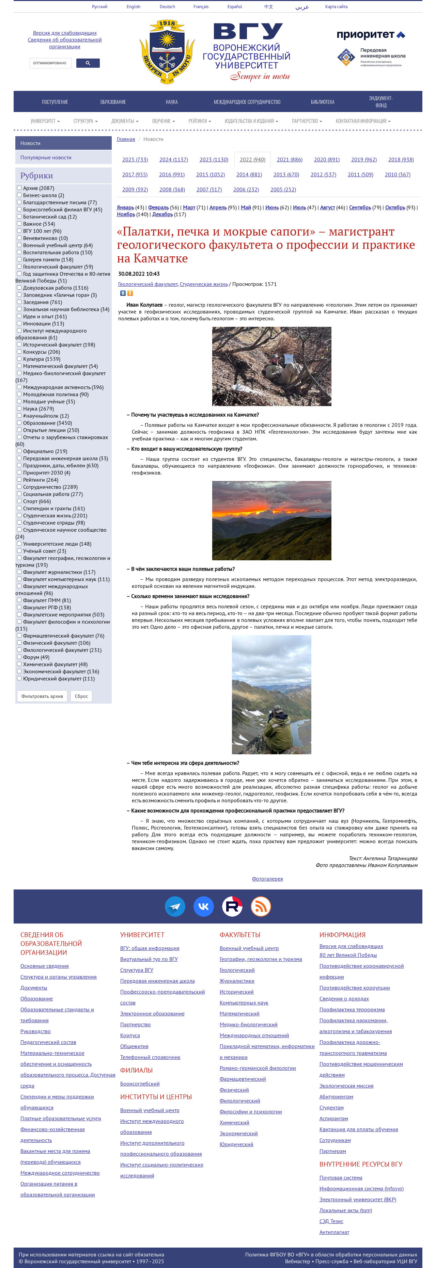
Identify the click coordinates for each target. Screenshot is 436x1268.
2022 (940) (252, 159)
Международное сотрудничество (60, 1172)
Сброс (81, 702)
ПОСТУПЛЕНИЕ (55, 101)
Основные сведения (44, 965)
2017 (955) (134, 174)
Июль (299, 207)
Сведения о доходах (344, 998)
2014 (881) (249, 174)
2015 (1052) (210, 174)
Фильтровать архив (42, 702)
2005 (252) (283, 189)
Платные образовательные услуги (60, 1118)
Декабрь (162, 214)
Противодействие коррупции (355, 987)
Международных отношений (254, 1035)
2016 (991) (172, 174)
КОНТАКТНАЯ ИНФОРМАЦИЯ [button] (363, 120)
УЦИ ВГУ (407, 1261)
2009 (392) (135, 189)
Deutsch (167, 7)
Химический (234, 1122)
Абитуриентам (336, 1096)
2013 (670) (286, 174)
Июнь (272, 207)
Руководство (35, 1031)
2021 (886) (289, 159)
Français (200, 7)
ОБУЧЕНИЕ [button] (163, 120)
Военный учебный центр (150, 1110)
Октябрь (395, 207)
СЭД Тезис (331, 1221)
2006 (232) (246, 189)
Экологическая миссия (347, 1085)
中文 (268, 7)
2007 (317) (209, 189)
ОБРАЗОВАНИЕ (113, 101)
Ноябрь (126, 214)
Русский (99, 7)
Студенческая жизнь (204, 283)
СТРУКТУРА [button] (86, 120)
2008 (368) (172, 189)
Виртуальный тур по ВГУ (149, 959)
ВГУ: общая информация (150, 948)
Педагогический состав (48, 1042)
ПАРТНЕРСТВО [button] (307, 120)
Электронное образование (152, 1013)
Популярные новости (46, 163)
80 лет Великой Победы (348, 954)
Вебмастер (297, 1261)
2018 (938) (401, 159)
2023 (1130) (214, 159)
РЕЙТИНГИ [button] (200, 120)
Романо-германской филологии (258, 1067)
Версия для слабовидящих (65, 32)
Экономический (239, 1133)
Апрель (218, 207)
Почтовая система (341, 1177)
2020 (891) (327, 159)
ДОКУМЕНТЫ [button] (125, 120)
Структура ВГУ (136, 969)
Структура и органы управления (58, 976)
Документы (33, 987)
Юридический (236, 1144)
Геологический (237, 969)
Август (327, 207)
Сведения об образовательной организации (65, 43)
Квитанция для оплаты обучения (359, 1129)
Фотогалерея (267, 878)
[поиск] (50, 63)
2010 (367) (397, 174)
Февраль (158, 207)
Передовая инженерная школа (157, 980)
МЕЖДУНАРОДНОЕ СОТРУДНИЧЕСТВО (247, 101)
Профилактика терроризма (352, 1009)
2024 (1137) (173, 159)
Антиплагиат (334, 1232)
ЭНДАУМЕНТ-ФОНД (381, 101)
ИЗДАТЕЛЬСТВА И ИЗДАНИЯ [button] (251, 120)
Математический (240, 1013)
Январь (125, 207)
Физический (234, 1089)
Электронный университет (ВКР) (358, 1199)
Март (189, 207)
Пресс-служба (331, 1261)
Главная (126, 138)
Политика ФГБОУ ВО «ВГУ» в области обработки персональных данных (331, 1254)
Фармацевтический (243, 1078)
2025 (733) (135, 159)
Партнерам (333, 1150)
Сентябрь (360, 207)
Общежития (134, 1046)
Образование (36, 998)
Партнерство (135, 1024)
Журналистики (237, 980)
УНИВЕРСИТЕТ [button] (45, 120)
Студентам (332, 1107)
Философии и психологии (251, 1111)
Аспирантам (334, 1118)
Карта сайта (336, 7)
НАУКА (172, 101)
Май (246, 207)
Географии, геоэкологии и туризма (261, 959)
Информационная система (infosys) (362, 1188)
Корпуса (130, 1035)
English (133, 7)
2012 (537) (323, 174)
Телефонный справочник (150, 1057)
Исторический (237, 991)
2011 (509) (360, 174)
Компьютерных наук (244, 1002)
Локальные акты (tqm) (346, 1210)
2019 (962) (364, 159)
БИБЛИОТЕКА (322, 101)
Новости (30, 149)
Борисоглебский (140, 1083)
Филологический (240, 1100)
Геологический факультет (147, 283)
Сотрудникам (335, 1140)
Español (235, 7)
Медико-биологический (249, 1024)
